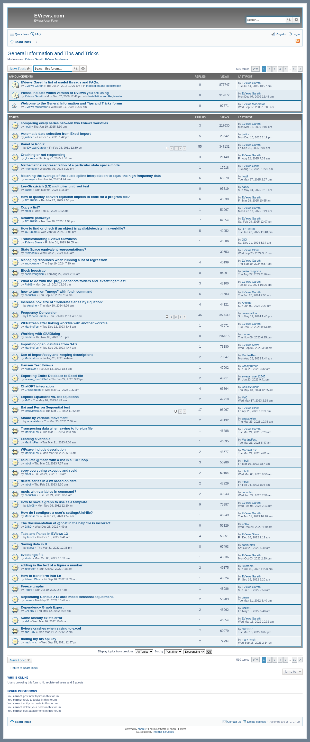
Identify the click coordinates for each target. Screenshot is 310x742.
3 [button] (275, 69)
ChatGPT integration (37, 386)
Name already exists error (41, 618)
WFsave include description (43, 449)
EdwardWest (33, 579)
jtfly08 (31, 505)
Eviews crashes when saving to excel (51, 628)
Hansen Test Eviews (37, 365)
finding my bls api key (38, 639)
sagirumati (248, 544)
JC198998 (31, 200)
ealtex (28, 189)
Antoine (32, 305)
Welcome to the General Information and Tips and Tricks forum (71, 103)
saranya (30, 179)
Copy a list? (30, 207)
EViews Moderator (56, 59)
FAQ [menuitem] (38, 34)
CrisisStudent (33, 389)
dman (28, 600)
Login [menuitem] (296, 34)
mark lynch (31, 642)
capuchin (30, 295)
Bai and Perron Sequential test (45, 407)
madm (29, 337)
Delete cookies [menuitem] (256, 721)
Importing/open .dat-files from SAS (49, 344)
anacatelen (34, 421)
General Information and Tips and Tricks (53, 53)
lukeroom (30, 568)
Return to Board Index (24, 667)
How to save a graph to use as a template (54, 502)
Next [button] (300, 69)
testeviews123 (34, 410)
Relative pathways (35, 218)
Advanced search (296, 20)
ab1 (27, 621)
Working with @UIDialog (40, 334)
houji (28, 126)
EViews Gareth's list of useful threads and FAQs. (60, 82)
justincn (29, 137)
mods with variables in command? (48, 491)
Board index (23, 721)
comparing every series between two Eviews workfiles (64, 123)
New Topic (18, 68)
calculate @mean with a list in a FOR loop (54, 460)
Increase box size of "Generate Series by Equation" (62, 302)
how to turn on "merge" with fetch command (56, 291)
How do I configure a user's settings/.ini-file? (57, 513)
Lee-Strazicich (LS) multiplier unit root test (55, 186)
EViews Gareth (34, 59)
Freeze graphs (32, 586)
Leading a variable (35, 439)
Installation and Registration (103, 85)
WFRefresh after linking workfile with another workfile (64, 323)
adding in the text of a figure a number (52, 565)
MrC (27, 400)
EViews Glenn (251, 165)
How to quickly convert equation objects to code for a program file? (75, 197)
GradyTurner (250, 365)
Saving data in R (34, 544)
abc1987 (30, 631)
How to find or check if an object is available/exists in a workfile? (73, 228)
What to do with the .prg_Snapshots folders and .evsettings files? (73, 281)
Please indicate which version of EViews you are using (65, 93)
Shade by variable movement (44, 418)
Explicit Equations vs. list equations (50, 397)
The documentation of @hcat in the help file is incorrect (65, 523)
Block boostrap (33, 270)
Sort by (168, 651)
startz (30, 547)
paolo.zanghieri (34, 273)
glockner (30, 158)
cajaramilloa (249, 313)
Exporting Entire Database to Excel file (52, 376)
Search (289, 20)
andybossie (32, 263)
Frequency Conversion (39, 313)
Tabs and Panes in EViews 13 (44, 534)
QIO (244, 239)
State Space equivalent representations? (53, 249)
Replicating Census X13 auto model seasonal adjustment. (67, 597)
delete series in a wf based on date (49, 481)
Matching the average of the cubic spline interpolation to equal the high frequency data (91, 176)
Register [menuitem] (281, 34)
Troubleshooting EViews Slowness (49, 239)
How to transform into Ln (41, 576)
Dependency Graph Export (42, 607)
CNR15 (29, 610)
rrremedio (31, 168)
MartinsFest (32, 326)
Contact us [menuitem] (234, 721)
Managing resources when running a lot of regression (64, 260)
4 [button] (280, 69)
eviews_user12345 (36, 379)
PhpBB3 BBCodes (163, 731)
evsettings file (32, 555)
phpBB (141, 729)
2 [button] (269, 69)
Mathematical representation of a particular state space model (71, 165)
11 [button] (294, 69)
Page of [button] (255, 69)
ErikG (28, 526)
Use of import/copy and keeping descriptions (57, 355)
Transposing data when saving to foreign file (57, 428)
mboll (28, 210)
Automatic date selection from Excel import (56, 134)
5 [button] (285, 69)
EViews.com (49, 15)
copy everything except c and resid (49, 470)
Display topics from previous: (125, 651)
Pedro (28, 589)
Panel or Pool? (32, 144)
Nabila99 (30, 368)
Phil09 (29, 284)
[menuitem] (295, 42)
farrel (30, 537)
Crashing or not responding (43, 155)
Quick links (22, 34)
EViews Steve (33, 242)
